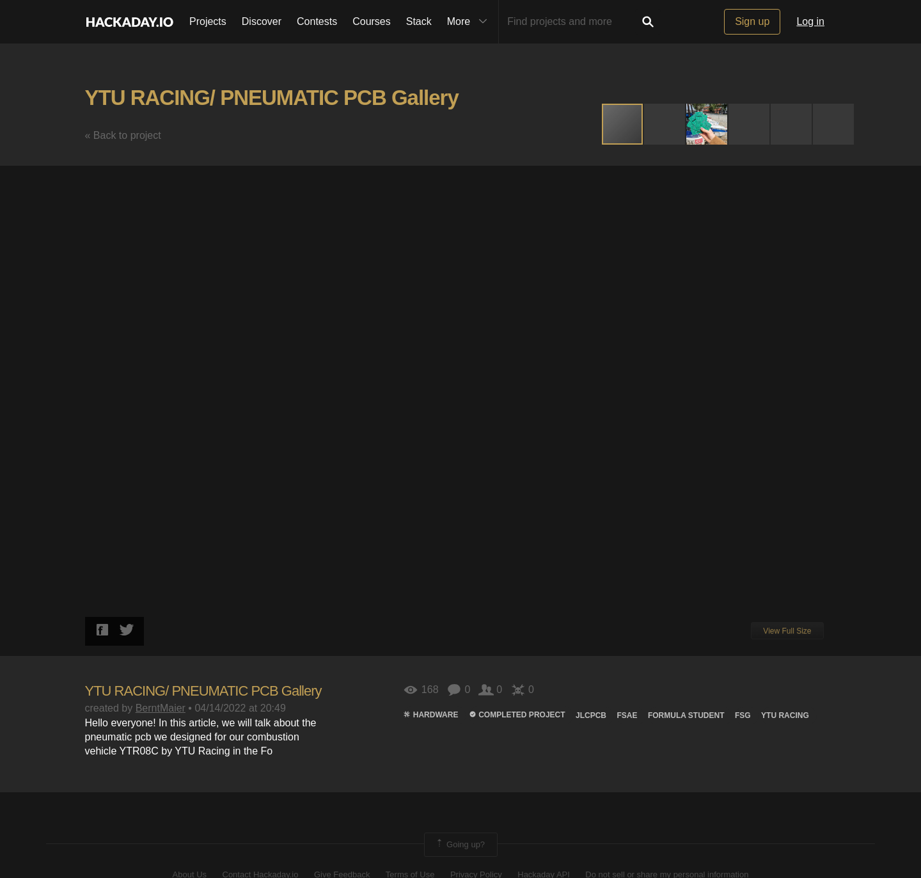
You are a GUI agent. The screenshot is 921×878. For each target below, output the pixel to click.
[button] (665, 124)
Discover (261, 21)
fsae (627, 715)
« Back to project (123, 135)
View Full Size (787, 631)
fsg (743, 715)
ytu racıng (785, 715)
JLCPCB (591, 715)
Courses (371, 21)
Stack (419, 21)
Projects (207, 21)
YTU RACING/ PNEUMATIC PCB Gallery (272, 97)
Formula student (686, 715)
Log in (810, 21)
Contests (317, 21)
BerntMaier (160, 708)
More (470, 21)
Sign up (752, 21)
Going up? (459, 845)
